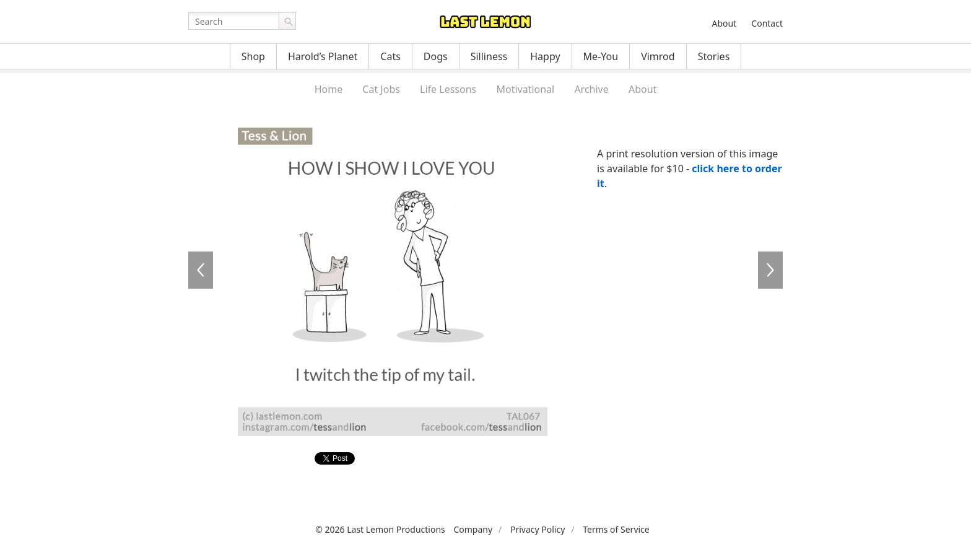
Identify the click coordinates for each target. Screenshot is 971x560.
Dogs (436, 56)
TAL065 (200, 270)
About (724, 23)
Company (472, 529)
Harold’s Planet (322, 56)
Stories (714, 56)
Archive (591, 89)
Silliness (489, 56)
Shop (253, 56)
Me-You (601, 56)
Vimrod (658, 56)
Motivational (525, 89)
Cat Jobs (381, 89)
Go (287, 21)
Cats (390, 56)
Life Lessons (448, 89)
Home (329, 89)
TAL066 (770, 270)
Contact (767, 23)
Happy (545, 56)
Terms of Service (616, 529)
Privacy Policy (537, 529)
